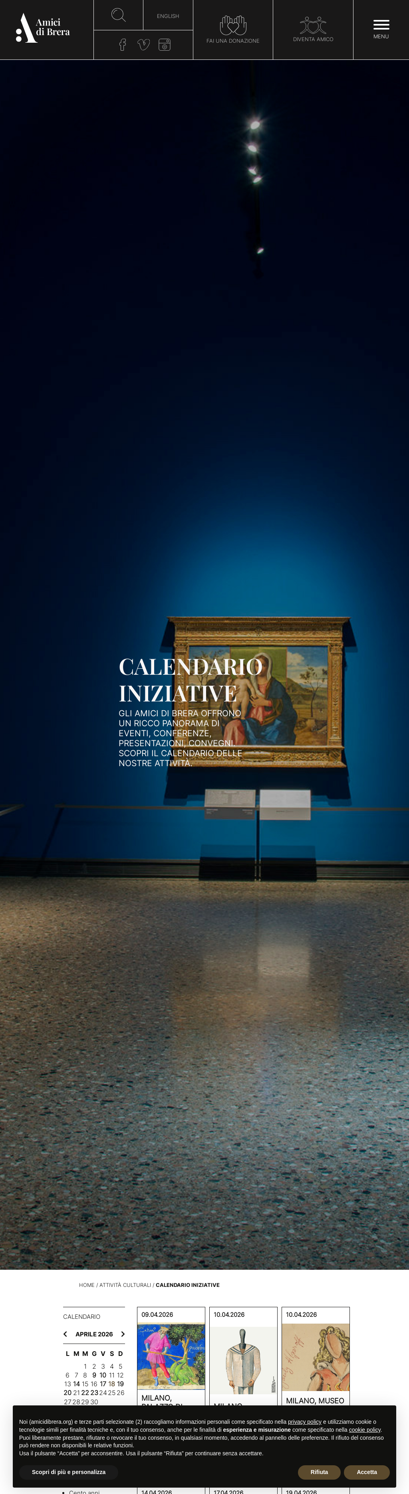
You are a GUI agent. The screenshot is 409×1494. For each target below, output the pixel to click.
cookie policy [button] (365, 1430)
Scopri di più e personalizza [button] (68, 1472)
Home (87, 1285)
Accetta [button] (367, 1472)
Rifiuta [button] (319, 1472)
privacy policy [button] (305, 1422)
